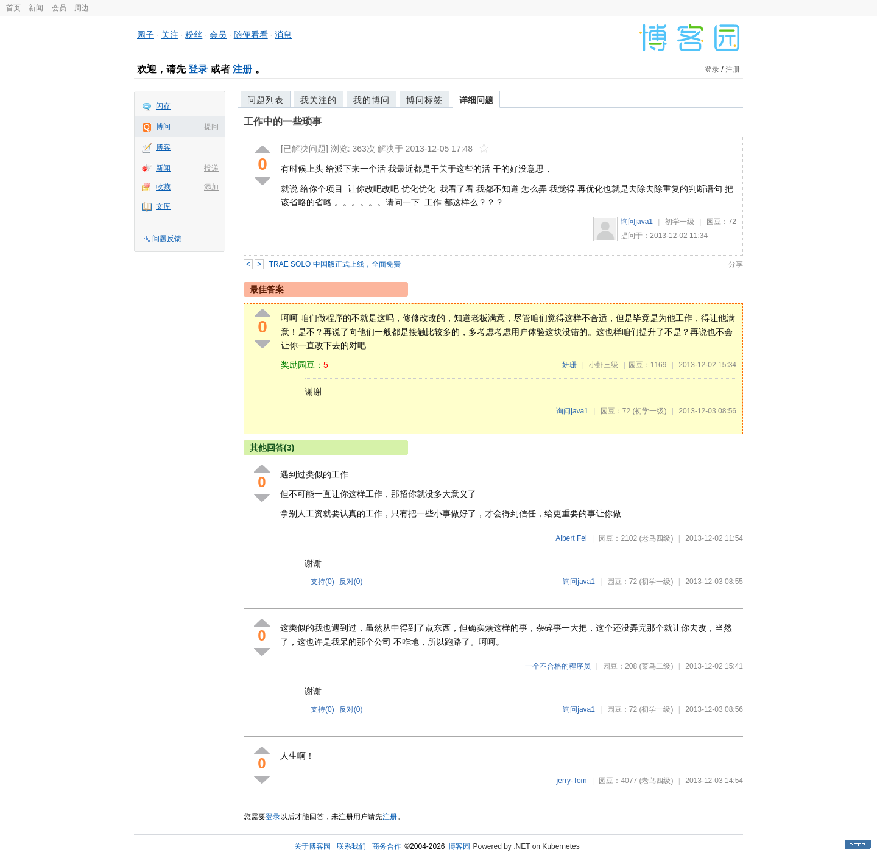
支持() (322, 581)
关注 (169, 35)
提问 (211, 126)
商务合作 (386, 846)
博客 (163, 147)
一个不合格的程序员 (558, 666)
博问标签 (424, 100)
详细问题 (476, 100)
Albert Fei (570, 538)
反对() (351, 581)
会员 (59, 8)
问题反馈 (166, 238)
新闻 (36, 8)
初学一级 (679, 221)
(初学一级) (649, 411)
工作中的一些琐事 (283, 121)
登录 (198, 69)
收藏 (163, 187)
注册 (242, 69)
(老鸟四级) (656, 538)
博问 (163, 126)
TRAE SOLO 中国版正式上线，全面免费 (335, 264)
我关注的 (318, 100)
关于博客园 (312, 846)
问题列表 (265, 100)
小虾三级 (603, 364)
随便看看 (251, 35)
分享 (735, 264)
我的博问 (371, 100)
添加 (211, 187)
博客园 (459, 846)
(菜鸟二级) (656, 666)
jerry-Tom (572, 780)
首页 (13, 8)
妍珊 (569, 364)
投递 (211, 168)
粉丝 (193, 35)
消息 (283, 35)
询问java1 (637, 221)
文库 (163, 206)
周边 (81, 8)
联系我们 (351, 846)
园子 (145, 35)
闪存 (163, 106)
